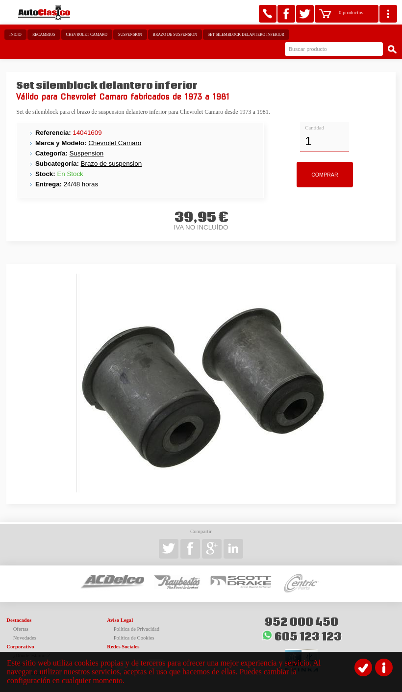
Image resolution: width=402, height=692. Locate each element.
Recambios (43, 34)
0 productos (351, 12)
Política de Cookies (134, 638)
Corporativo (20, 646)
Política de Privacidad (137, 629)
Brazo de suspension (175, 34)
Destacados (18, 620)
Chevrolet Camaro (87, 34)
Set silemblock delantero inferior (246, 34)
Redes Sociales (123, 646)
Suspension (130, 34)
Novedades (24, 638)
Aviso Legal (120, 620)
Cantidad (314, 127)
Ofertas (20, 629)
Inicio (15, 34)
